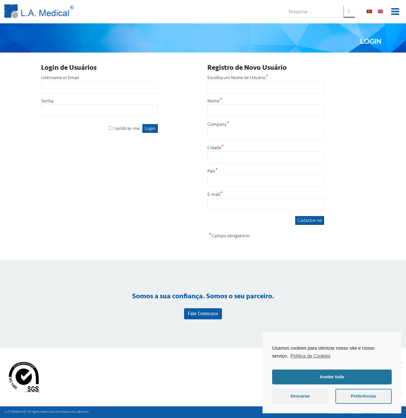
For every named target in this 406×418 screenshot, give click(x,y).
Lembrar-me (127, 128)
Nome (214, 101)
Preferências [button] (363, 396)
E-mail (215, 194)
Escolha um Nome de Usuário (237, 78)
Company (218, 124)
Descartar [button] (300, 396)
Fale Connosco (203, 313)
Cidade (215, 148)
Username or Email (60, 78)
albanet (83, 412)
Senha (47, 101)
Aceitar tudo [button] (332, 377)
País (212, 171)
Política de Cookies (310, 355)
